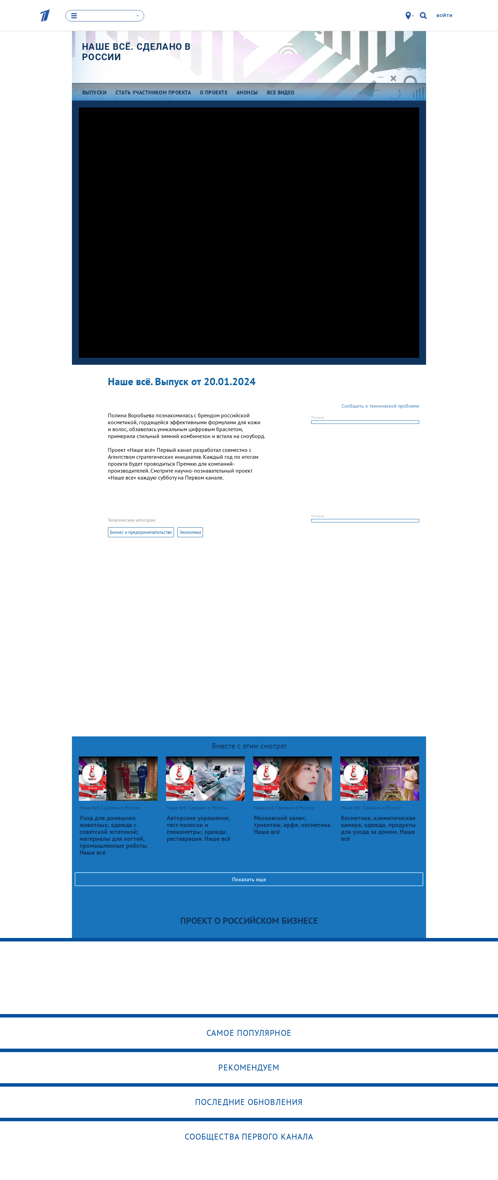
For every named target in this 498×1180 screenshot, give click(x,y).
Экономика (190, 532)
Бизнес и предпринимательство (141, 532)
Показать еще (249, 879)
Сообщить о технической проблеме (380, 406)
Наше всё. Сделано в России (136, 51)
